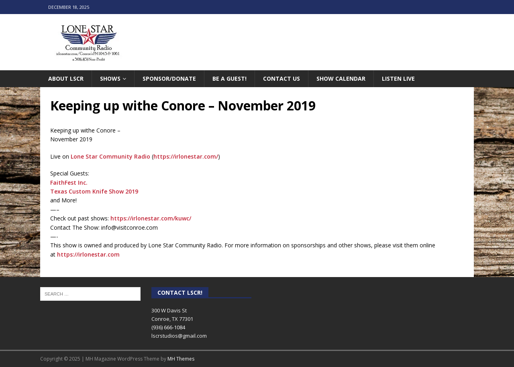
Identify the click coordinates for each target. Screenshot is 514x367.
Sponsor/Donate (169, 78)
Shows (110, 78)
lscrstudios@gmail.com (179, 335)
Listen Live (398, 78)
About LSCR (66, 78)
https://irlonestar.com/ (185, 156)
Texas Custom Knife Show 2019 (94, 191)
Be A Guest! (229, 78)
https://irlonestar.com (88, 254)
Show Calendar (340, 78)
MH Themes (180, 358)
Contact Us (281, 78)
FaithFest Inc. (69, 182)
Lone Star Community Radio (110, 156)
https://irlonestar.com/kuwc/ (150, 218)
